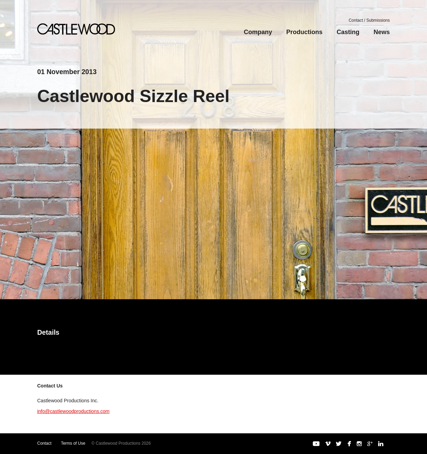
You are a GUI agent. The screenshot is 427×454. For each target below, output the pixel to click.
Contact (44, 443)
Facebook (349, 443)
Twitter (338, 443)
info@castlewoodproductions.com (73, 411)
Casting (348, 32)
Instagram (359, 443)
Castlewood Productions (76, 29)
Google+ (370, 443)
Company (258, 32)
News (381, 32)
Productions (304, 32)
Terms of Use (73, 443)
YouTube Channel (316, 443)
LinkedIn (381, 443)
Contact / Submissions (369, 20)
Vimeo (328, 443)
